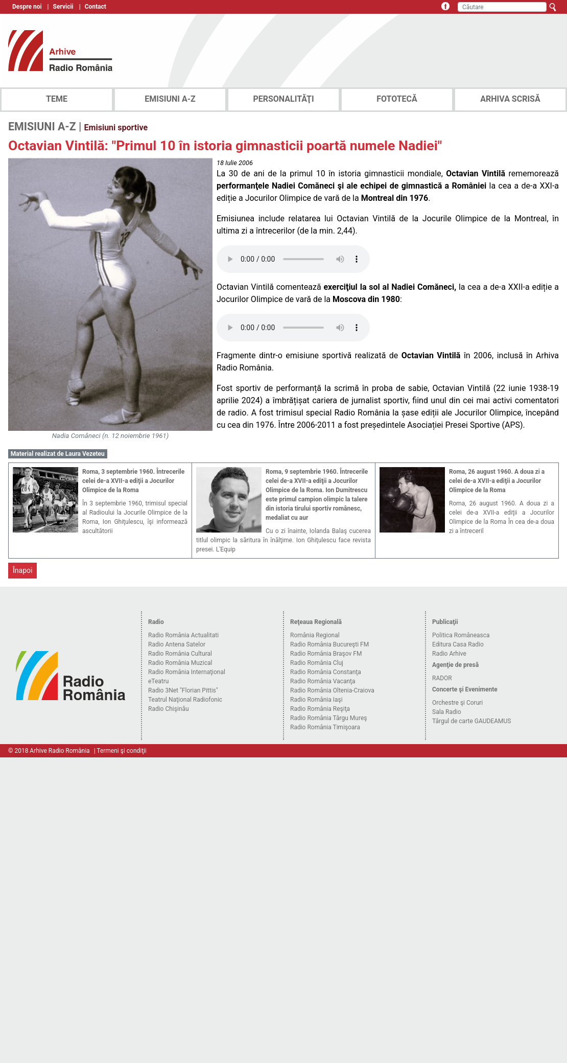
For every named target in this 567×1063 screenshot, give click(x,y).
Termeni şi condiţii (122, 750)
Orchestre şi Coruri (457, 702)
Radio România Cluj (316, 662)
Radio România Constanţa (325, 672)
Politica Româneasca (461, 635)
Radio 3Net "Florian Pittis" (183, 690)
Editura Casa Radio (458, 644)
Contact (95, 6)
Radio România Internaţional (186, 672)
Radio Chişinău (168, 708)
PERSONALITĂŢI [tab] (283, 99)
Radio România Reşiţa (320, 708)
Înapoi (22, 570)
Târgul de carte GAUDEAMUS (471, 721)
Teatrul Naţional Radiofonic (185, 699)
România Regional (315, 635)
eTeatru (158, 681)
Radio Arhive (449, 653)
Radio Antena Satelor (176, 644)
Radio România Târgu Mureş (328, 718)
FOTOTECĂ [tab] (396, 99)
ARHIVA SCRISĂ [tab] (510, 99)
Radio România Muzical (180, 662)
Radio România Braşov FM (326, 653)
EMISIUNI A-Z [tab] (170, 99)
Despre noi (27, 6)
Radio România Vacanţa (323, 681)
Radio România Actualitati (183, 635)
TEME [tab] (56, 99)
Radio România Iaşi (316, 699)
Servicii (63, 6)
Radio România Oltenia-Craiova (332, 690)
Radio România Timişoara (325, 727)
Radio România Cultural (180, 653)
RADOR (442, 678)
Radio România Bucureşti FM (329, 644)
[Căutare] (502, 7)
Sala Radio (446, 711)
